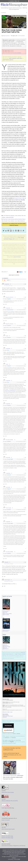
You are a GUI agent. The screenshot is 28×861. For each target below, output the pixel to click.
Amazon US (5, 644)
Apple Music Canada (6, 646)
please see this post (17, 256)
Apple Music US (5, 645)
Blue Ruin (5, 219)
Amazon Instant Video (19, 198)
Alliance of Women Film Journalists (10, 800)
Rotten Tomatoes (6, 715)
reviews (3, 217)
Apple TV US (5, 612)
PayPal (12, 741)
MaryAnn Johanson (6, 35)
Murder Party (7, 221)
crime (16, 215)
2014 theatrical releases (8, 215)
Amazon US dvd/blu (6, 610)
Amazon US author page (7, 836)
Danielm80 (9, 474)
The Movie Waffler (9, 439)
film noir (23, 215)
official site (5, 712)
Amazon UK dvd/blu (6, 630)
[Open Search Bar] (26, 12)
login (25, 271)
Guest (8, 350)
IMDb (8, 712)
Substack (18, 733)
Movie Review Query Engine (8, 716)
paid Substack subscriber (15, 58)
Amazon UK (5, 647)
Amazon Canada (6, 654)
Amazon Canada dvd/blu (7, 613)
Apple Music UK (5, 648)
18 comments (22, 35)
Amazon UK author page (7, 837)
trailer (11, 712)
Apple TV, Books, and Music (20, 654)
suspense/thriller (10, 217)
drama (19, 215)
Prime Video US (5, 611)
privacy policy (10, 859)
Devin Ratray (11, 219)
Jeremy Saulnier (18, 219)
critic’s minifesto (17, 52)
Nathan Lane (14, 221)
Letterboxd (5, 717)
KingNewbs (9, 298)
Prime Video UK (5, 631)
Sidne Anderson (21, 221)
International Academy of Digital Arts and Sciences (13, 845)
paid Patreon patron (8, 60)
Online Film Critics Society (8, 792)
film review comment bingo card (14, 238)
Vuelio (3, 808)
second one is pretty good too (10, 390)
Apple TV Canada (6, 614)
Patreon (14, 733)
